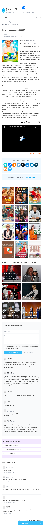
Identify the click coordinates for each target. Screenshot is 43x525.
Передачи (11, 22)
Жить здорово (21, 22)
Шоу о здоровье (31, 43)
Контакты (4, 520)
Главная (4, 22)
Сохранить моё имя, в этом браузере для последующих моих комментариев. (22, 347)
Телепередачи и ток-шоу (34, 520)
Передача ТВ (11, 9)
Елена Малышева (31, 40)
